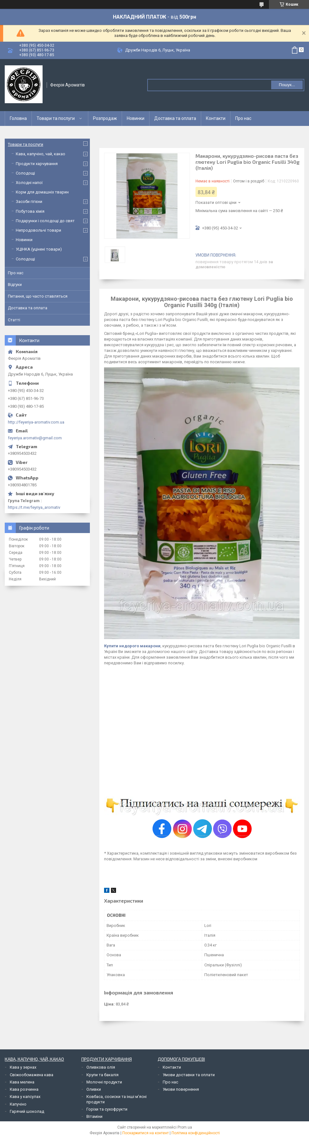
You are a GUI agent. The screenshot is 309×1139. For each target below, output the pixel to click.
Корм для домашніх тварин (42, 192)
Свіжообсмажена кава (31, 1074)
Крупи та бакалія (102, 1074)
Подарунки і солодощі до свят (45, 220)
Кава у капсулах (25, 1096)
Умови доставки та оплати (189, 1074)
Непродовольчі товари (38, 230)
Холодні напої (29, 182)
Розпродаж (105, 118)
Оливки (93, 1089)
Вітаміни (94, 1116)
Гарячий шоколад (27, 1111)
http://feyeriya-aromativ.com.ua (36, 422)
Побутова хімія (30, 211)
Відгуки (15, 284)
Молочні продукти (104, 1082)
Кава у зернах (23, 1067)
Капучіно (18, 1104)
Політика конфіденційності (196, 1133)
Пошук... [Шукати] (287, 84)
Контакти (215, 118)
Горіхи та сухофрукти (106, 1109)
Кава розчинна (24, 1089)
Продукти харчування (37, 163)
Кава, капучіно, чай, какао (40, 153)
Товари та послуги (56, 118)
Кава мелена (22, 1082)
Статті (14, 319)
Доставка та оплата (175, 118)
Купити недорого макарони (132, 646)
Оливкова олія (100, 1067)
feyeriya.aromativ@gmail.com (35, 438)
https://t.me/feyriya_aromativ (34, 507)
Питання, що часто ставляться (37, 296)
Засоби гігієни (29, 201)
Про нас (243, 118)
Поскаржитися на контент (145, 1133)
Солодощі (25, 173)
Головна (18, 118)
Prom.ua (185, 1127)
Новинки (135, 118)
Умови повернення (181, 1089)
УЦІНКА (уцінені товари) (39, 249)
